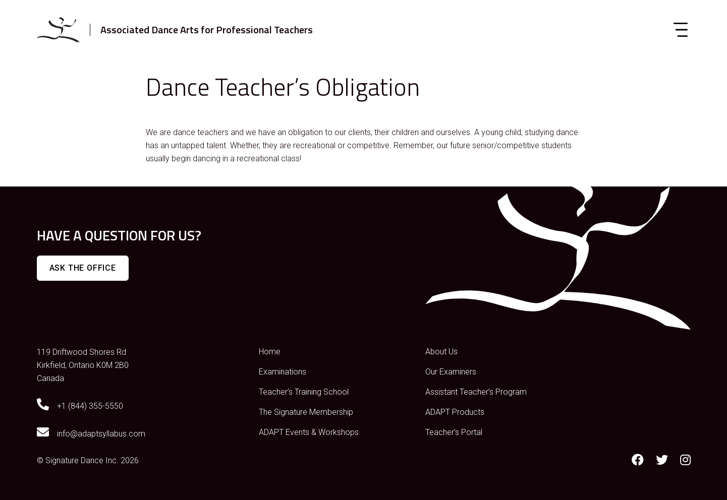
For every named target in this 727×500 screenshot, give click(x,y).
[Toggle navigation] (680, 30)
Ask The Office (82, 268)
